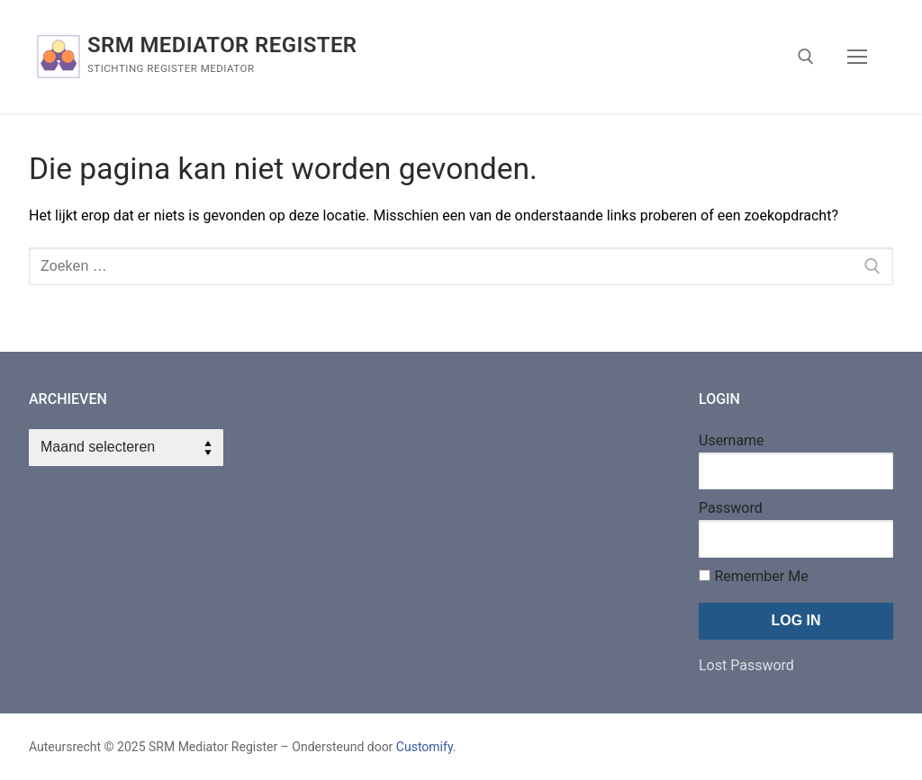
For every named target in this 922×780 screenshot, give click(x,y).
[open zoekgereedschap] (806, 57)
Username (731, 440)
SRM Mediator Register (222, 45)
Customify (424, 747)
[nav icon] (857, 57)
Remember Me (754, 576)
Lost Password (746, 665)
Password (731, 507)
